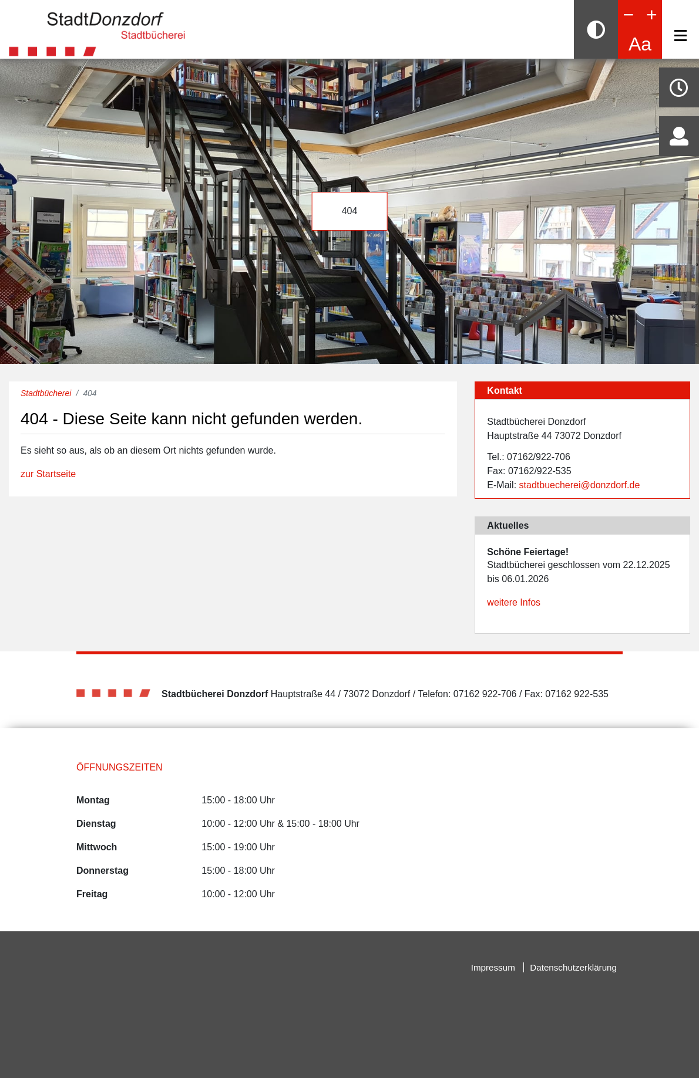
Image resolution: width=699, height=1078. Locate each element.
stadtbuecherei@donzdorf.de (579, 485)
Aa (640, 44)
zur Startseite (48, 474)
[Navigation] (680, 35)
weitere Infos (513, 602)
